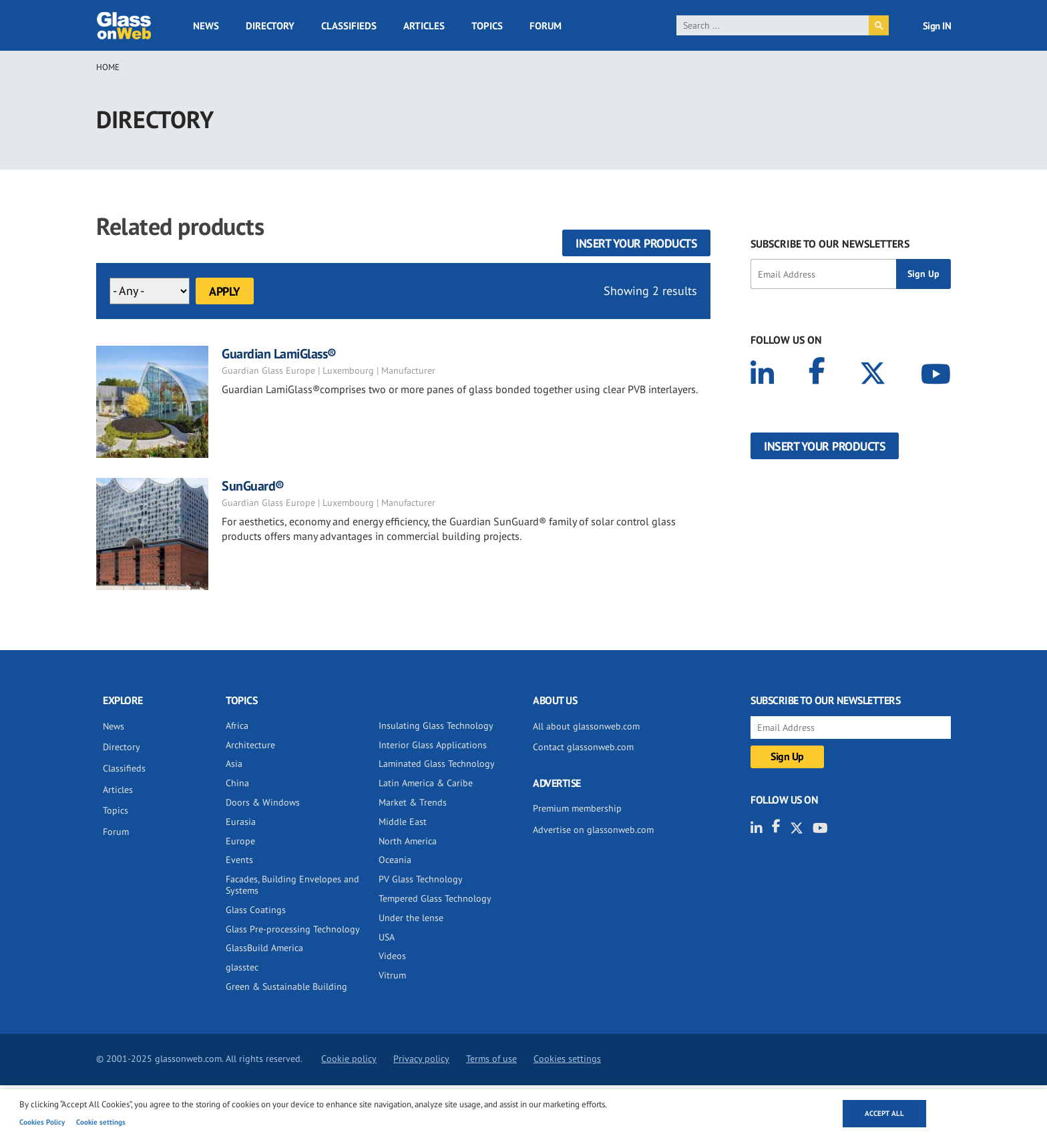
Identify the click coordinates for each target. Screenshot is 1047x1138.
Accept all (884, 1113)
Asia (234, 764)
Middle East (403, 822)
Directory (270, 25)
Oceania (395, 860)
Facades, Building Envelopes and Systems (292, 884)
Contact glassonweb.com (583, 747)
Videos (392, 956)
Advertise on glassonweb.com (593, 830)
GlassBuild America (264, 948)
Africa (237, 726)
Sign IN (937, 25)
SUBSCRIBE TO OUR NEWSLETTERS (830, 243)
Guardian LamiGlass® (279, 354)
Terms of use (491, 1059)
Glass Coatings (256, 910)
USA (387, 937)
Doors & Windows (263, 802)
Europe (240, 841)
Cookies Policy (42, 1122)
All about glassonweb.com (586, 726)
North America (408, 841)
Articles (424, 25)
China (237, 783)
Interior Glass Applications (433, 745)
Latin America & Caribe (426, 783)
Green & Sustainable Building (286, 986)
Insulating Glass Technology (436, 726)
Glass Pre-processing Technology (293, 929)
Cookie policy (349, 1059)
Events (239, 860)
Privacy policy (421, 1059)
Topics (487, 25)
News (206, 25)
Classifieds (349, 25)
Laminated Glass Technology (437, 764)
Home (108, 67)
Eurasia (241, 822)
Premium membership (577, 808)
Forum (546, 25)
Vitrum (392, 975)
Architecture (250, 745)
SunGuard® (253, 486)
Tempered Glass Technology (435, 898)
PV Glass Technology (421, 879)
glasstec (242, 967)
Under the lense (411, 918)
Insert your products (636, 243)
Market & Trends (413, 802)
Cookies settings (567, 1059)
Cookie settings (101, 1122)
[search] (772, 25)
